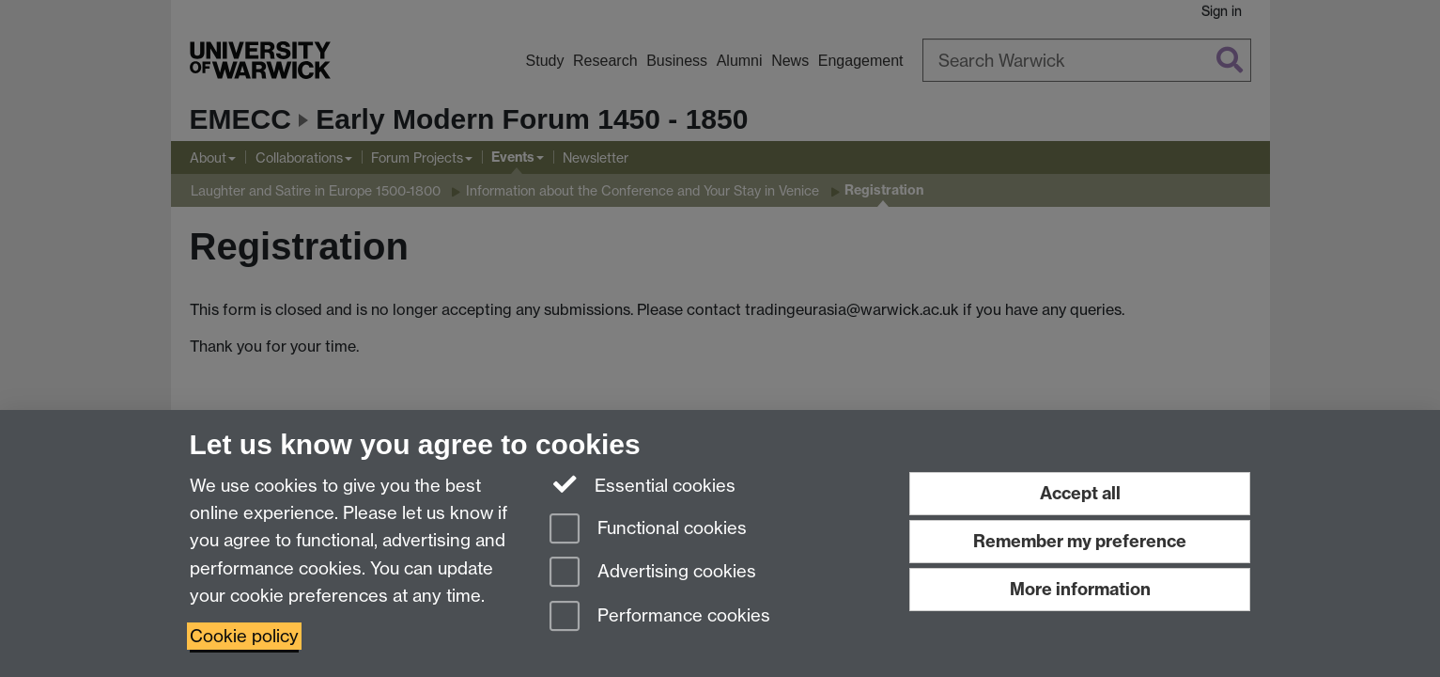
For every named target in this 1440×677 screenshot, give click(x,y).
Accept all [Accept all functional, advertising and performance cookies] (1080, 493)
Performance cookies (660, 617)
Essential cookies (643, 484)
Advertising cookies (653, 573)
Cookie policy (244, 636)
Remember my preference (1079, 541)
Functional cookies (648, 529)
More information (1080, 589)
